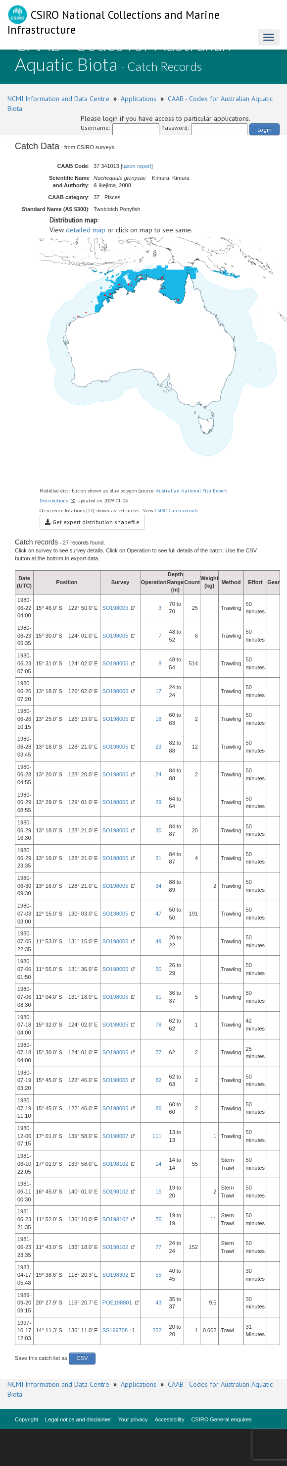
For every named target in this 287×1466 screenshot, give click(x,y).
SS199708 (115, 1330)
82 (158, 1080)
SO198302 (115, 1275)
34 (158, 886)
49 (158, 941)
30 (158, 830)
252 (156, 1330)
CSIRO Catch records (176, 510)
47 (158, 914)
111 (156, 1136)
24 (158, 774)
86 (158, 1108)
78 (158, 1025)
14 (158, 1164)
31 (158, 858)
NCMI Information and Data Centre (58, 98)
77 (158, 1052)
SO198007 (115, 1136)
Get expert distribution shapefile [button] (92, 522)
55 (158, 1275)
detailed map (85, 229)
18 (158, 719)
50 (158, 969)
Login (264, 129)
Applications (138, 98)
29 (158, 802)
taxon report (136, 166)
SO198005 (115, 608)
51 (158, 997)
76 (158, 1219)
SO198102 (115, 1164)
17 (158, 691)
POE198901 (117, 1302)
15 (158, 1192)
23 (158, 747)
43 (158, 1302)
